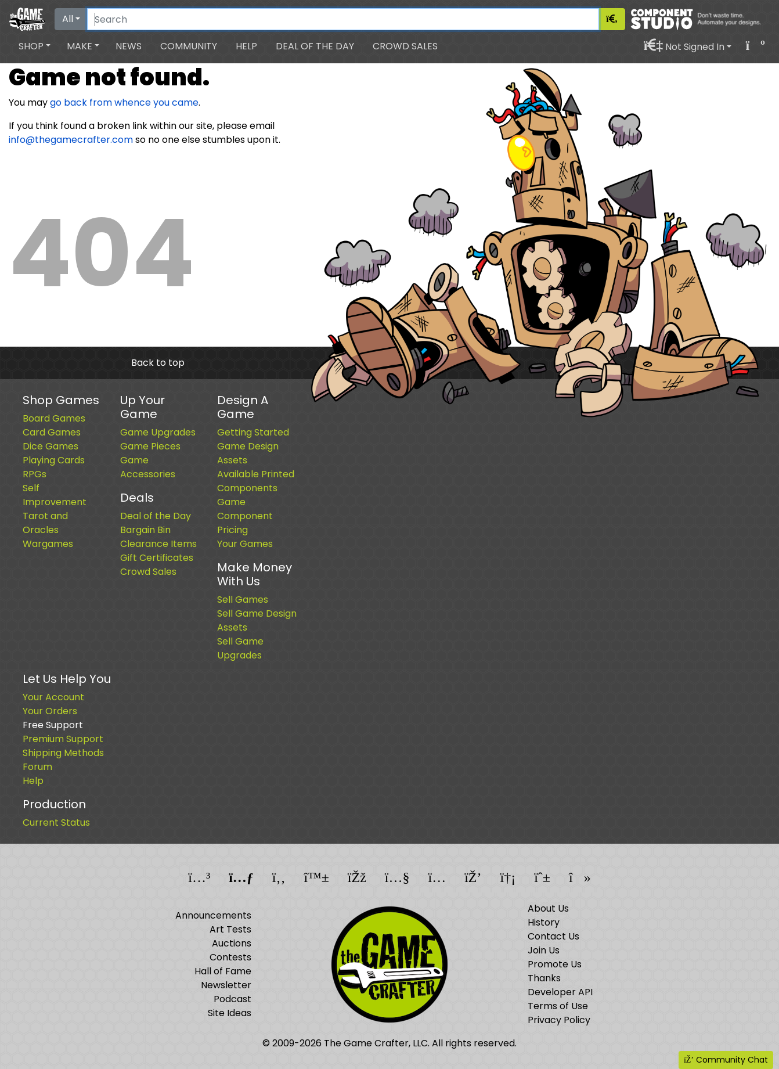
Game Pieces (150, 446)
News (129, 46)
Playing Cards (54, 460)
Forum (37, 766)
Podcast (232, 999)
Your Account (53, 697)
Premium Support (63, 739)
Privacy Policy (559, 1020)
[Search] (343, 19)
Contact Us (553, 936)
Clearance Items (158, 543)
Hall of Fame (222, 971)
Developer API (560, 992)
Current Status (56, 822)
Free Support (53, 725)
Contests (230, 957)
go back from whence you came (124, 102)
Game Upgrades (158, 432)
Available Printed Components (255, 481)
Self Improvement (54, 495)
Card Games (52, 432)
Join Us (544, 950)
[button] (34, 46)
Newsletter (226, 985)
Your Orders (50, 711)
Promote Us (555, 964)
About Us (548, 908)
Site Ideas (229, 1013)
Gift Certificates (156, 557)
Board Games (54, 418)
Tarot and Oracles (45, 523)
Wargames (48, 543)
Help (246, 46)
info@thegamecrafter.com (71, 139)
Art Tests (230, 929)
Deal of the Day (315, 46)
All (67, 19)
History (544, 922)
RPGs (34, 474)
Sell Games (242, 599)
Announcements (213, 915)
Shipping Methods (63, 753)
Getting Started (253, 432)
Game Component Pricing (245, 516)
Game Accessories (147, 467)
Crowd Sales (405, 46)
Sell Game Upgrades (240, 648)
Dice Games (50, 446)
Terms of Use (558, 1006)
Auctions (231, 943)
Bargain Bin (145, 530)
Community (188, 46)
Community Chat (726, 1060)
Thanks (544, 978)
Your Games (245, 543)
